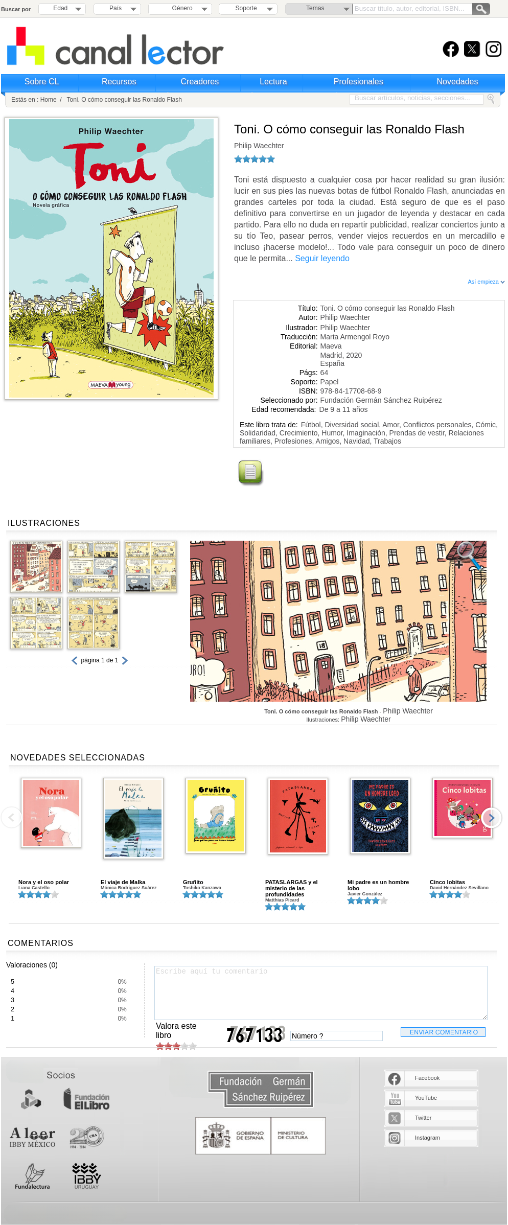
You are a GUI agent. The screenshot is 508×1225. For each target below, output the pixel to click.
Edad (60, 8)
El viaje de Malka (123, 882)
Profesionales (358, 81)
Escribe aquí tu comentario (321, 993)
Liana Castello (34, 887)
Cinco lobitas (447, 882)
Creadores (200, 81)
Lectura (273, 81)
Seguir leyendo (322, 258)
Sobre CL (42, 81)
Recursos (119, 81)
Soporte (246, 8)
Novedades (457, 81)
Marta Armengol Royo (354, 337)
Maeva (331, 346)
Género (181, 8)
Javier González (365, 893)
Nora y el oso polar (43, 882)
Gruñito (193, 882)
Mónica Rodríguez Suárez (129, 887)
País (115, 8)
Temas (315, 8)
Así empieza (486, 282)
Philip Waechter (259, 146)
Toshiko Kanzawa (202, 887)
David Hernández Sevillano (459, 887)
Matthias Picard (282, 900)
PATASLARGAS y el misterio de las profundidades (291, 888)
